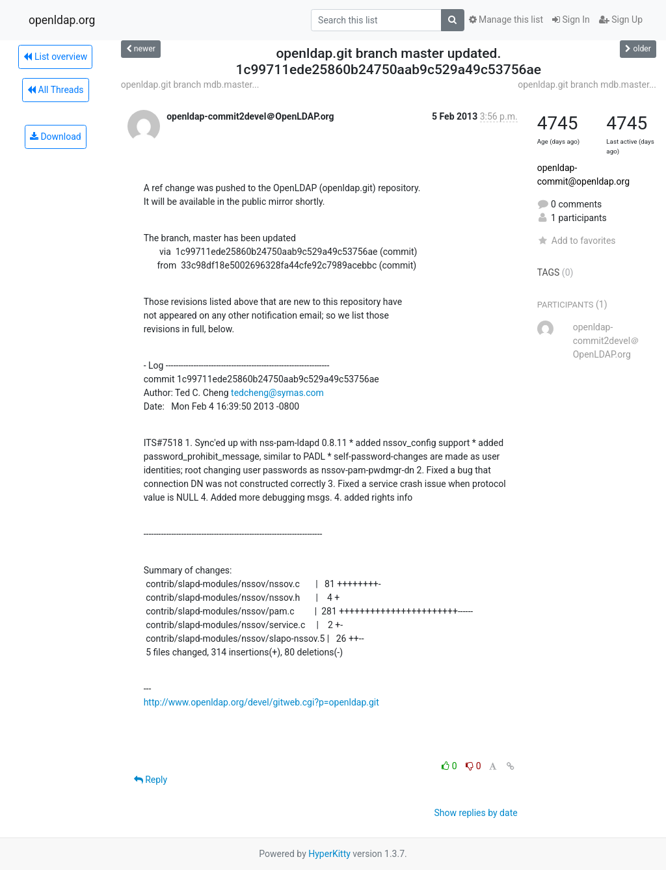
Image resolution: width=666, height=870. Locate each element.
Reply (150, 779)
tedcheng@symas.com (277, 393)
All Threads (55, 90)
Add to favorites (576, 240)
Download (55, 136)
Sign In (571, 19)
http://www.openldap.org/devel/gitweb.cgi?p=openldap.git (261, 702)
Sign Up (621, 19)
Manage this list (506, 19)
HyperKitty (329, 854)
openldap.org (62, 20)
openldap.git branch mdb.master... (190, 84)
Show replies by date (475, 813)
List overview (55, 56)
